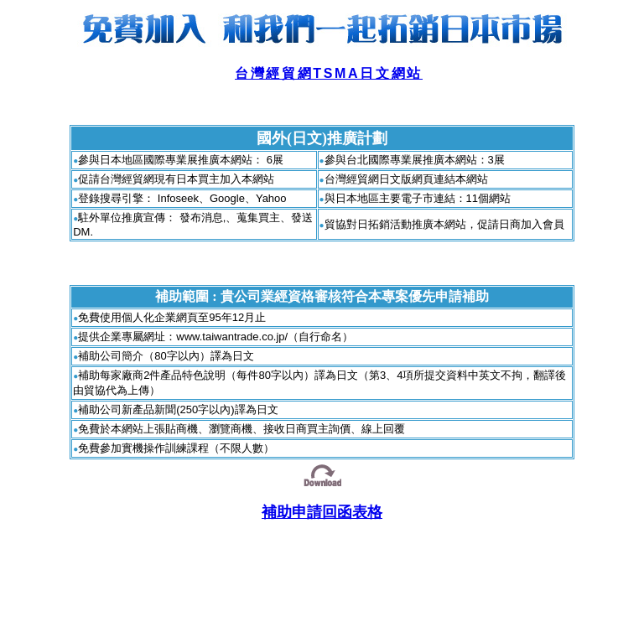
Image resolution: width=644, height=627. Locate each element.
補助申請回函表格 (322, 512)
